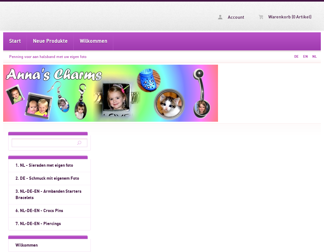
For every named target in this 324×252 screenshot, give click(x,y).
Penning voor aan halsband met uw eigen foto (47, 57)
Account (231, 17)
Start (15, 41)
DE (296, 56)
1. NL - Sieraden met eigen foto (44, 165)
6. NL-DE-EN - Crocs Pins (39, 211)
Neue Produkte (50, 41)
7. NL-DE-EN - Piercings (38, 224)
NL (314, 56)
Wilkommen (93, 41)
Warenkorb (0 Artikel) (285, 17)
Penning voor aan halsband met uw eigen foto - (53, 16)
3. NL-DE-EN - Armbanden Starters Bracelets (49, 194)
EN (305, 56)
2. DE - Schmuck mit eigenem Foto (47, 178)
